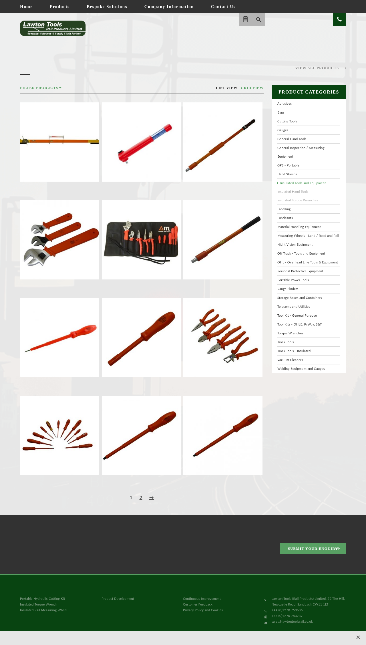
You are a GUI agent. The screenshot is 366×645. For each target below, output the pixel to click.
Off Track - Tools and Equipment (301, 253)
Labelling (284, 209)
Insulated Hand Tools (293, 191)
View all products (317, 68)
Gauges (282, 130)
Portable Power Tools (293, 280)
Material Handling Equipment (299, 227)
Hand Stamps (287, 174)
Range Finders (288, 289)
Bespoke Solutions (107, 6)
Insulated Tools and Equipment (303, 183)
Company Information (169, 6)
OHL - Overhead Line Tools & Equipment (307, 262)
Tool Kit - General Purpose (297, 315)
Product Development (118, 598)
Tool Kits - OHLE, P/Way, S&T (299, 324)
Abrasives (284, 103)
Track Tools (285, 342)
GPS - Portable (288, 165)
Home (26, 6)
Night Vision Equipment (295, 244)
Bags (281, 112)
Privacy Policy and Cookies (203, 610)
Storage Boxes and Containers (299, 297)
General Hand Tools (292, 139)
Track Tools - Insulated (294, 351)
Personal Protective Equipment (300, 271)
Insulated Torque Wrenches (297, 200)
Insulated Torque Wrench (38, 604)
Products (59, 6)
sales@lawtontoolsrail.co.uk (292, 621)
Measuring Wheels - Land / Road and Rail (308, 235)
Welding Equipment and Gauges (301, 368)
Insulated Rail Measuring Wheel (43, 610)
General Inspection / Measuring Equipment (301, 152)
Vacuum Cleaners (290, 360)
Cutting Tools (287, 121)
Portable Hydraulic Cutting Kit (42, 598)
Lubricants (285, 218)
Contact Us (223, 6)
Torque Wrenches (290, 333)
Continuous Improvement (202, 598)
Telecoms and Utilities (293, 306)
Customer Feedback (197, 604)
